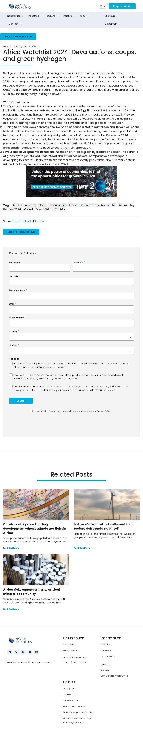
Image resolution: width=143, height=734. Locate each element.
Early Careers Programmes (114, 676)
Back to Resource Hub (18, 36)
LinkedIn (27, 221)
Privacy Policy (69, 688)
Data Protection (70, 700)
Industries (35, 16)
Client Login (112, 24)
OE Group (111, 16)
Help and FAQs (108, 656)
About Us (105, 644)
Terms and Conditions (74, 706)
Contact (15, 24)
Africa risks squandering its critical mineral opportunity (31, 591)
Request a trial (122, 6)
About (85, 16)
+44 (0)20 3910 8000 (77, 657)
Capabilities (16, 16)
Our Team (106, 650)
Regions (53, 16)
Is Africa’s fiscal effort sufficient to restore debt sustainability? (102, 526)
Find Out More (12, 548)
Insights (69, 16)
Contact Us (68, 644)
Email (16, 221)
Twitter (39, 221)
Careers (105, 670)
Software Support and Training (78, 712)
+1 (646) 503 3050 (77, 662)
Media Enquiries (71, 650)
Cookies (67, 694)
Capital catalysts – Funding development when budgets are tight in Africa (34, 528)
